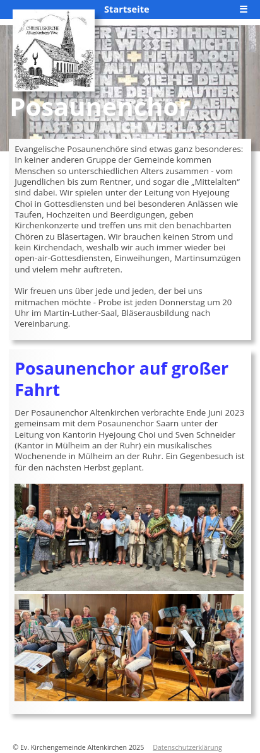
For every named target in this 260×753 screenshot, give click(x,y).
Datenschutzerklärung (187, 747)
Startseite (127, 9)
